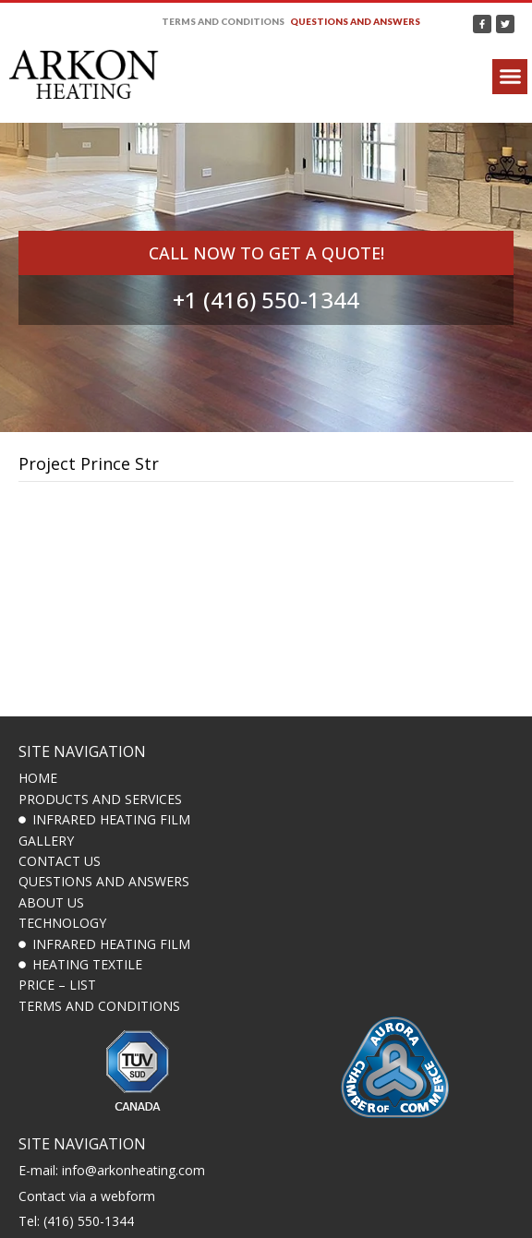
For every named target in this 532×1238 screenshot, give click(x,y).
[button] (509, 76)
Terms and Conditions (223, 21)
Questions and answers (355, 21)
